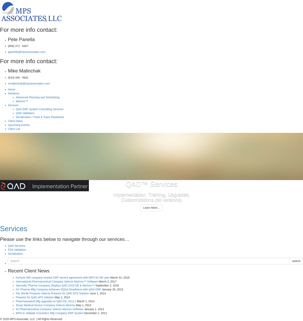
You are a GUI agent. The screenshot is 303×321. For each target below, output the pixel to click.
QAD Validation (25, 113)
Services (13, 105)
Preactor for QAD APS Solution (35, 297)
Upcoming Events (19, 125)
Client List (14, 128)
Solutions (13, 93)
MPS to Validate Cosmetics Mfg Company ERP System (50, 313)
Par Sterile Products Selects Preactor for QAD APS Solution (52, 293)
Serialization (15, 253)
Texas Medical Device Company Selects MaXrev (45, 305)
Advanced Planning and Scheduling (37, 97)
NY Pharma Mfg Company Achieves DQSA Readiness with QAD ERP (58, 289)
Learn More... (151, 207)
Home (11, 89)
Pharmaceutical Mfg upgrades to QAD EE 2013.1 (46, 301)
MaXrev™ (22, 101)
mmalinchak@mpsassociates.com (29, 83)
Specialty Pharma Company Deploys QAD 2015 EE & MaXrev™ (55, 285)
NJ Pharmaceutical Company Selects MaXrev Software (49, 309)
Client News (15, 121)
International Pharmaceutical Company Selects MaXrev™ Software (57, 281)
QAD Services (16, 245)
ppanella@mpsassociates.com (26, 52)
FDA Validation (17, 249)
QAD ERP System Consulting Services (39, 109)
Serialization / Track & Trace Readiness (40, 117)
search (296, 261)
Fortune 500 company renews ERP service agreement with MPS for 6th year (62, 277)
